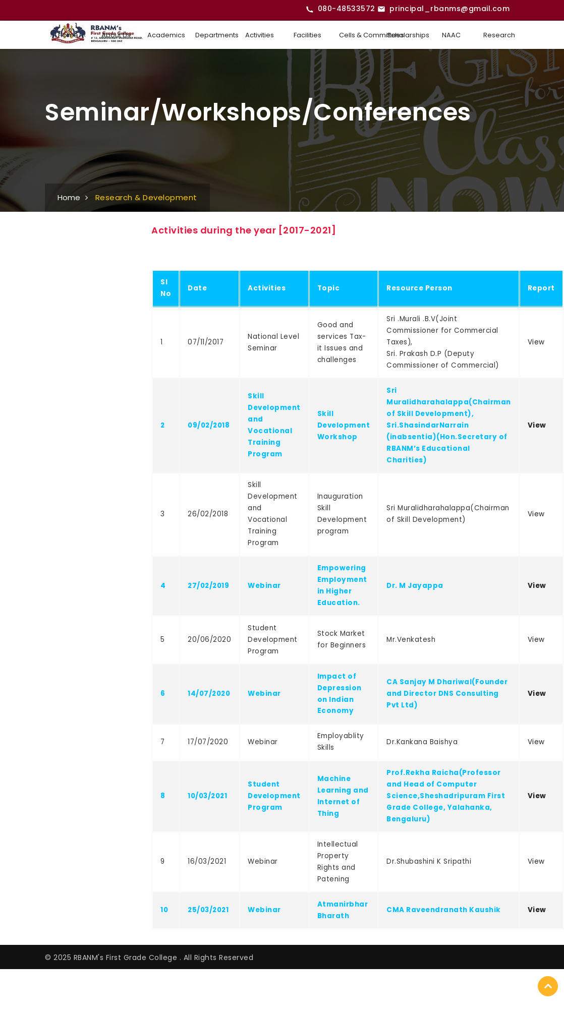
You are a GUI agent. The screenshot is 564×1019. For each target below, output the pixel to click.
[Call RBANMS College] (340, 9)
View (536, 342)
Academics (166, 35)
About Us (116, 35)
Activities (259, 35)
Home (68, 35)
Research (499, 35)
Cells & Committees (358, 35)
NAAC (451, 35)
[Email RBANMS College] (443, 9)
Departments (214, 35)
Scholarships (406, 35)
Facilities (307, 35)
